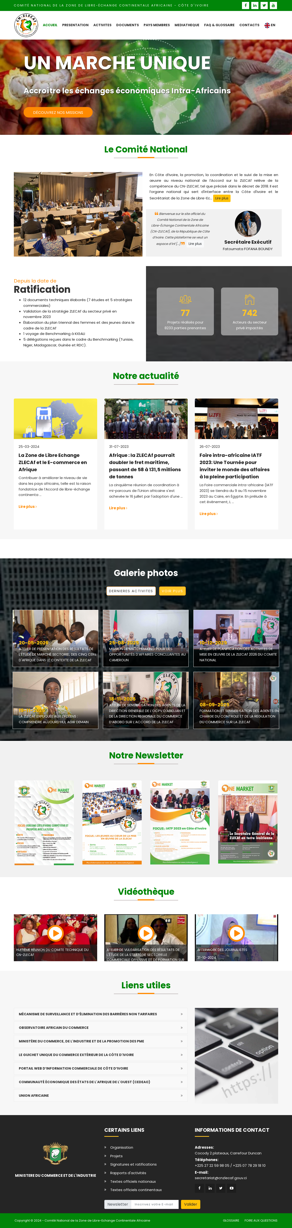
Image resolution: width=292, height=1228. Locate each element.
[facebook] (246, 5)
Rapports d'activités (128, 1172)
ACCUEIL (50, 25)
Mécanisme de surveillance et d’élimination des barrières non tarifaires (88, 1014)
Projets (116, 1155)
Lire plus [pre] (221, 198)
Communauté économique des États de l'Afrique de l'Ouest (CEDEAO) (84, 1082)
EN (269, 25)
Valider (190, 1204)
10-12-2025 (213, 643)
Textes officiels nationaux (133, 1181)
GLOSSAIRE (231, 1220)
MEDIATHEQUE (187, 25)
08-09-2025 (214, 705)
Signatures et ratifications (133, 1164)
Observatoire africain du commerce (54, 1027)
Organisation (121, 1147)
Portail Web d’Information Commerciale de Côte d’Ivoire (73, 1068)
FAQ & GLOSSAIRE (219, 25)
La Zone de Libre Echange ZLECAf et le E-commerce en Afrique (53, 462)
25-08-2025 (124, 643)
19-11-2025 (32, 710)
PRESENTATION (75, 25)
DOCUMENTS (127, 25)
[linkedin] (255, 5)
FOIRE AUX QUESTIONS (261, 1220)
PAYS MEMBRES (157, 25)
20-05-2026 (34, 643)
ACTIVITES (102, 25)
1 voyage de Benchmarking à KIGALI (54, 333)
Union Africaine (34, 1095)
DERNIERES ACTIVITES (131, 590)
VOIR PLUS (172, 590)
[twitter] (265, 5)
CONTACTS (249, 25)
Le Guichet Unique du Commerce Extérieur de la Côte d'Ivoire (76, 1054)
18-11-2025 (122, 699)
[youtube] (273, 5)
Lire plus (195, 243)
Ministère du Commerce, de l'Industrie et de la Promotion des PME (81, 1041)
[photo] (145, 631)
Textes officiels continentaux (136, 1189)
